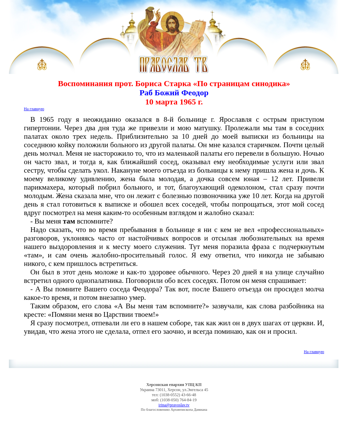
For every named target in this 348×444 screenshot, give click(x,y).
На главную (34, 109)
